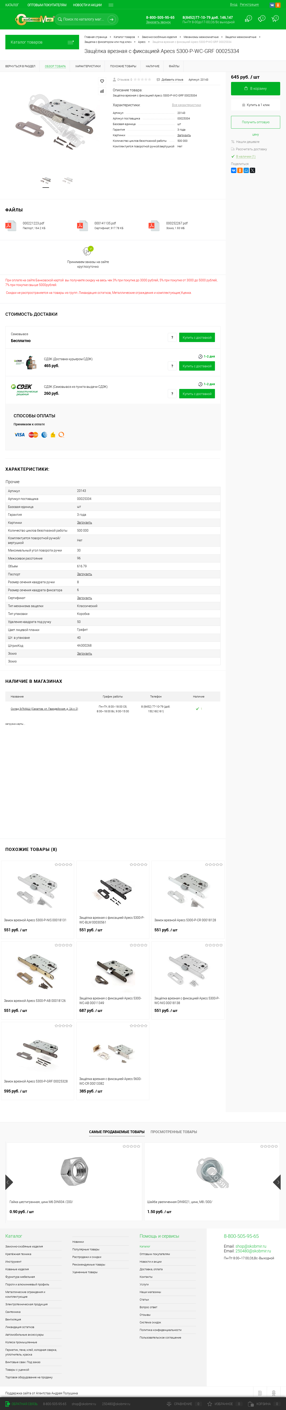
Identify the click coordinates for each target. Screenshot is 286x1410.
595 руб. (37, 1091)
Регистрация (249, 4)
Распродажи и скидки (86, 1254)
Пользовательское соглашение (160, 1335)
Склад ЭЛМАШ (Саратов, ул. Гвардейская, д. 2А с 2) (44, 706)
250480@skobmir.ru (253, 1248)
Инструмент (13, 1259)
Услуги (144, 1282)
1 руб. (156, 1209)
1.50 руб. (90, 1209)
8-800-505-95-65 (54, 1404)
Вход (233, 4)
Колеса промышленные (21, 1340)
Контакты (146, 1274)
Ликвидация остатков (19, 1324)
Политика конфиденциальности (160, 1327)
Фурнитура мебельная (20, 1274)
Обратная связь (21, 1404)
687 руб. (113, 1011)
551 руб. (37, 930)
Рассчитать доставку (249, 149)
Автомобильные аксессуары (24, 1332)
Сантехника (13, 1309)
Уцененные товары (85, 1270)
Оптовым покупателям (46, 5)
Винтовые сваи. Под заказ (22, 1360)
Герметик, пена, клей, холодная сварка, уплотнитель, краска (31, 1350)
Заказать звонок (158, 22)
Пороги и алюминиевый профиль (27, 1282)
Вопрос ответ (148, 1305)
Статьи (144, 1297)
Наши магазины (150, 1289)
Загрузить (184, 135)
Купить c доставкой (197, 338)
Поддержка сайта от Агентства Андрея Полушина (41, 1391)
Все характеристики (186, 105)
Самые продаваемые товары (117, 1129)
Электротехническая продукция (26, 1302)
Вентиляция (13, 1317)
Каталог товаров (42, 42)
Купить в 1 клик (256, 105)
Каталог (12, 5)
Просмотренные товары (174, 1129)
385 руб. (113, 1091)
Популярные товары (85, 1247)
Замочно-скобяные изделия (24, 1244)
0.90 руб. (22, 1209)
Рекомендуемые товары (88, 1262)
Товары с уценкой (17, 1367)
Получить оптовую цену (255, 124)
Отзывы (145, 1312)
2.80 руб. (228, 1209)
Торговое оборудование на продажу (29, 1375)
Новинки (78, 1239)
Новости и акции (87, 5)
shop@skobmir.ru (251, 1244)
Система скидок (150, 1320)
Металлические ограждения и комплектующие (25, 1292)
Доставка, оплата (151, 1267)
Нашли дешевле (245, 142)
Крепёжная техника (18, 1251)
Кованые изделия (17, 1267)
